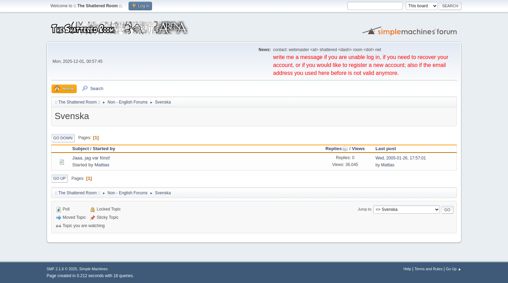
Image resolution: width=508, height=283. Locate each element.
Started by (104, 148)
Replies (337, 148)
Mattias (101, 164)
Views (358, 148)
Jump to (364, 209)
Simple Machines (93, 269)
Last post (386, 148)
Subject (80, 148)
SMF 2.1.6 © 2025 (62, 269)
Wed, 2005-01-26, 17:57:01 (401, 158)
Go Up (59, 178)
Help (407, 269)
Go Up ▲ (453, 269)
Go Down (63, 138)
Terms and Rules (429, 269)
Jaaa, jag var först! (91, 157)
